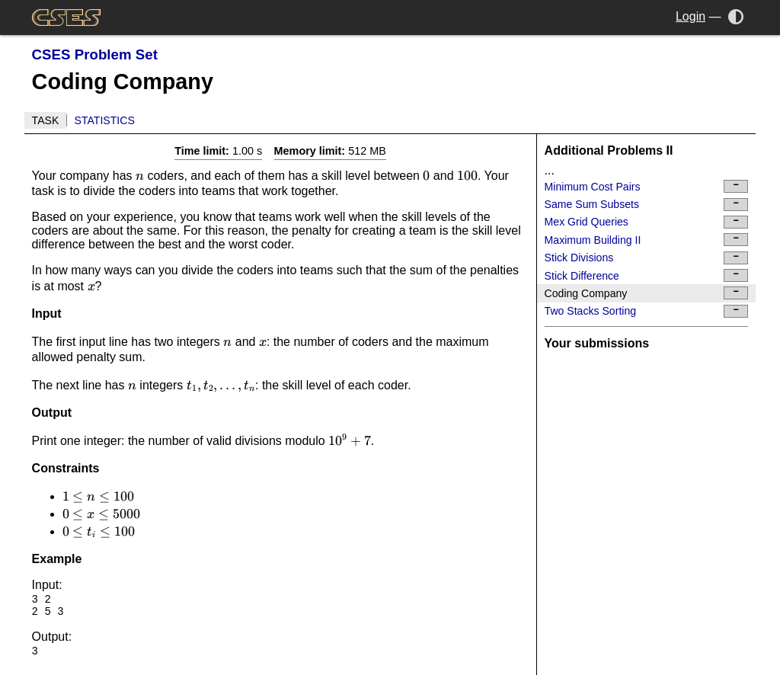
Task (45, 120)
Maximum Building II (647, 239)
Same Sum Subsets (647, 204)
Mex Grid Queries (647, 222)
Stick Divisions (647, 257)
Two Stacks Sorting (647, 311)
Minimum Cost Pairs (647, 186)
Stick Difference (647, 275)
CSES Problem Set (95, 54)
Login (690, 16)
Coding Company (647, 292)
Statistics (105, 120)
